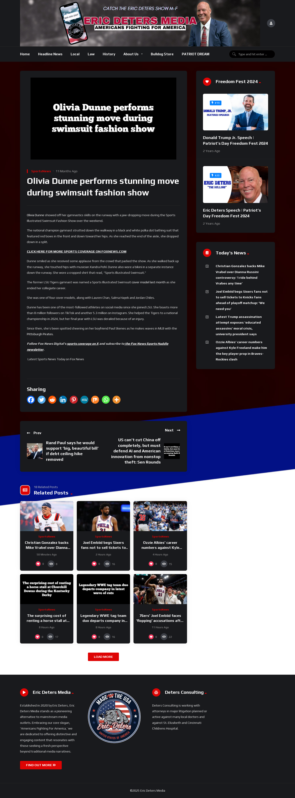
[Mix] (95, 400)
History (109, 54)
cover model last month (149, 282)
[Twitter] (42, 400)
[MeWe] (84, 400)
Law (91, 54)
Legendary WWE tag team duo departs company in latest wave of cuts (103, 620)
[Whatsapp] (106, 400)
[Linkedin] (63, 400)
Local (75, 54)
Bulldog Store (162, 54)
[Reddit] (52, 400)
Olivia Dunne (35, 215)
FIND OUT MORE (41, 765)
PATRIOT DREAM (195, 54)
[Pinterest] (74, 400)
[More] (117, 400)
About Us (131, 54)
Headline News (50, 54)
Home (25, 54)
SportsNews (41, 171)
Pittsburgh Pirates (40, 334)
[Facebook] (31, 400)
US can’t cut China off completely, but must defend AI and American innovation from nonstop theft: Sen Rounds (136, 450)
